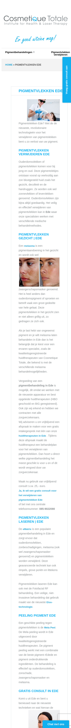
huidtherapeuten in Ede (33, 435)
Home (9, 64)
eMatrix (27, 529)
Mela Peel (49, 627)
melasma (29, 245)
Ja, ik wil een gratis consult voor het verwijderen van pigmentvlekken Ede (38, 495)
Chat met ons (56, 724)
